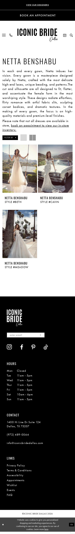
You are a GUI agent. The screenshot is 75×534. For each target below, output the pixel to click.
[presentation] (19, 169)
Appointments (15, 482)
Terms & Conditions (19, 472)
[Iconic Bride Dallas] (37, 35)
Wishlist (12, 487)
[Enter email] (29, 337)
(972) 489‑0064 (18, 437)
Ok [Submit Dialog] (71, 526)
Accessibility (15, 478)
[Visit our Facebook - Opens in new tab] (21, 349)
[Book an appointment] (37, 16)
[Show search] (71, 35)
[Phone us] (11, 35)
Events (11, 492)
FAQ (10, 497)
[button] (4, 35)
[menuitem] (4, 35)
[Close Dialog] (3, 527)
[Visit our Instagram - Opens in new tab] (9, 349)
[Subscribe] (46, 337)
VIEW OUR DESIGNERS (37, 5)
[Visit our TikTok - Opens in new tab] (45, 349)
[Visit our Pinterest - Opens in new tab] (33, 349)
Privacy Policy (16, 468)
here (46, 531)
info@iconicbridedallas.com (25, 445)
